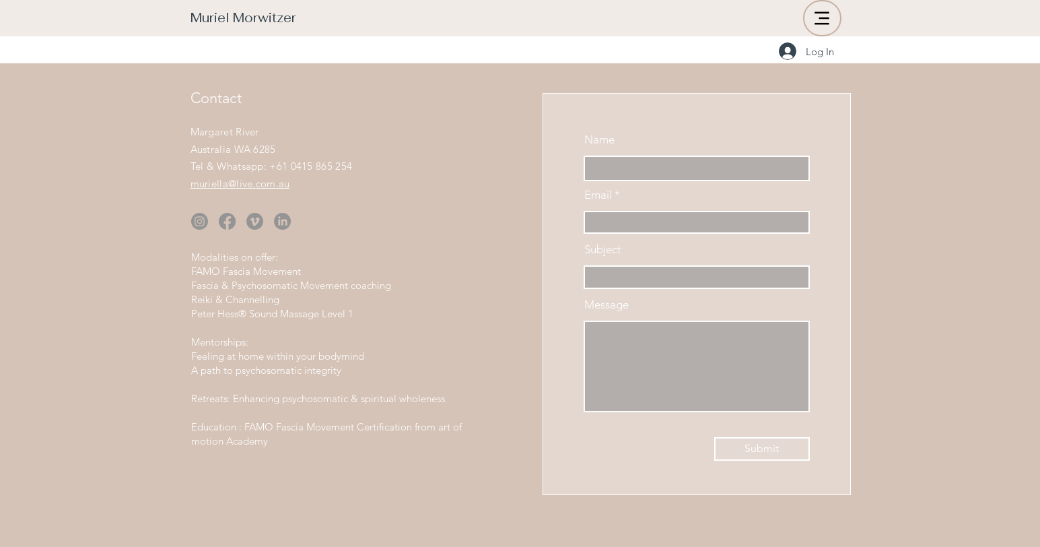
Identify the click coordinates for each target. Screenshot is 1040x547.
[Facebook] (227, 221)
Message (606, 305)
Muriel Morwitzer (243, 17)
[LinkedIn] (282, 221)
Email (598, 195)
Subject (602, 249)
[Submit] (762, 449)
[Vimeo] (254, 221)
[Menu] (822, 18)
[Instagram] (199, 221)
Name (599, 140)
